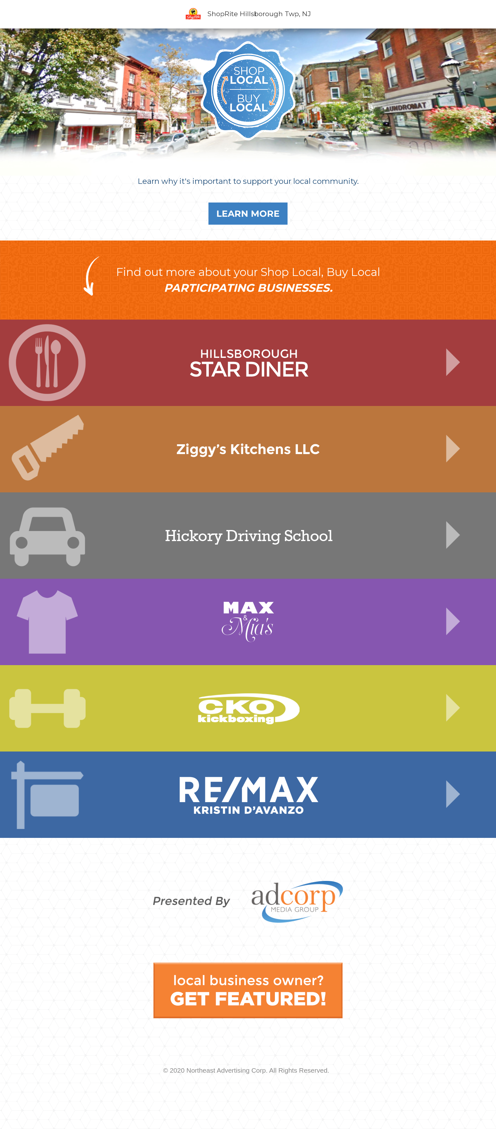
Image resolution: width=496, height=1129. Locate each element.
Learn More (248, 213)
